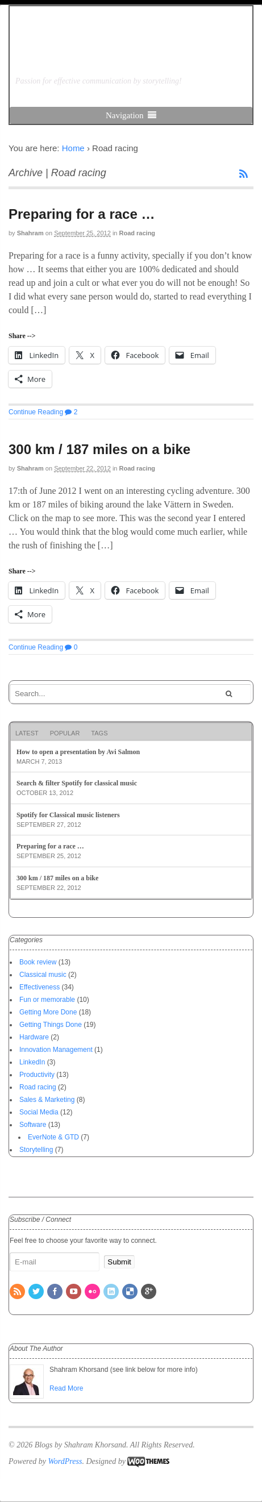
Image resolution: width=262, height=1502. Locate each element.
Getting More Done (48, 1012)
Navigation (125, 115)
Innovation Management (56, 1050)
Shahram (30, 233)
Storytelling (36, 1150)
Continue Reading (36, 412)
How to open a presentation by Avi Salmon (78, 752)
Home (73, 148)
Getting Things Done (50, 1025)
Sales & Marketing (46, 1100)
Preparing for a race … (82, 214)
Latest (27, 733)
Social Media (39, 1112)
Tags (99, 733)
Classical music (42, 975)
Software (32, 1125)
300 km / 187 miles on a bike (99, 449)
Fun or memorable (47, 1000)
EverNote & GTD (53, 1137)
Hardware (34, 1037)
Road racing (137, 233)
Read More (66, 1388)
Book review (37, 962)
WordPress (65, 1461)
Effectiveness (39, 987)
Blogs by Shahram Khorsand (99, 51)
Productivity (37, 1075)
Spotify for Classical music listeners (68, 815)
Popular (65, 733)
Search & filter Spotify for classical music (76, 783)
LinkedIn (32, 1062)
